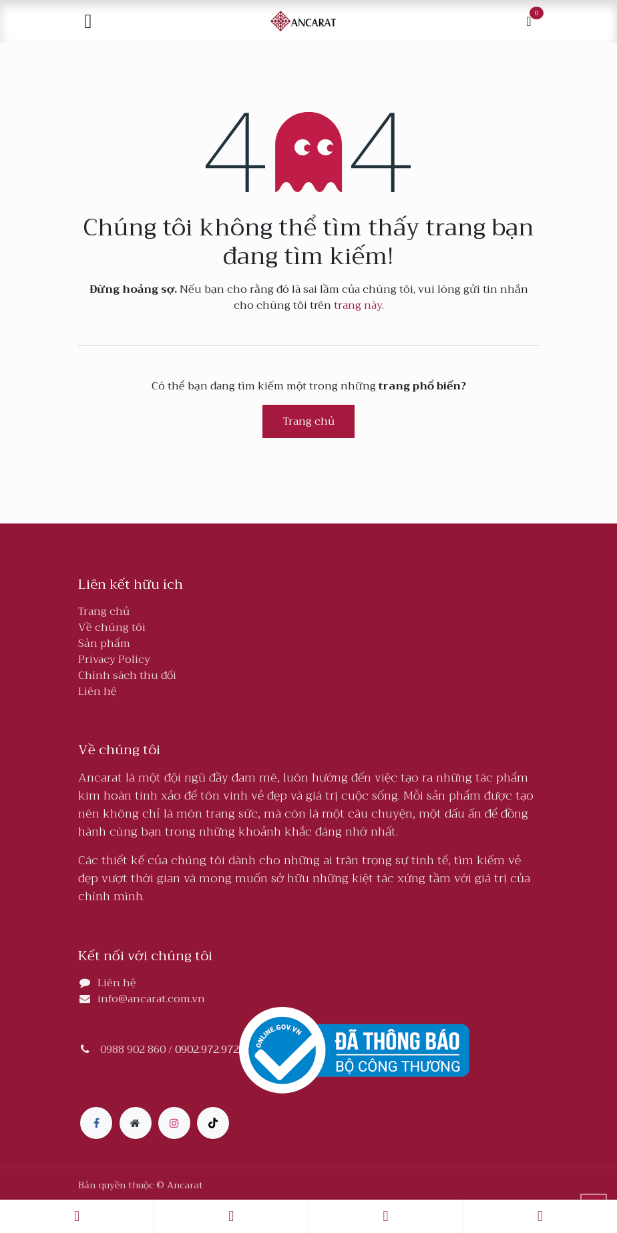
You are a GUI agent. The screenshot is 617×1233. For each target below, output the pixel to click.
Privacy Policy (114, 659)
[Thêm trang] (136, 1123)
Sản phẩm (104, 643)
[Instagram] (174, 1123)
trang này (358, 305)
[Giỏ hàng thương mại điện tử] (529, 21)
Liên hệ (97, 691)
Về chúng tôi (112, 627)
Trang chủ (309, 421)
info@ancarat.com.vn (151, 999)
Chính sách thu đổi (127, 675)
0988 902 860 (133, 1049)
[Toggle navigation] (88, 21)
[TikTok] (213, 1123)
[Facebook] (96, 1123)
